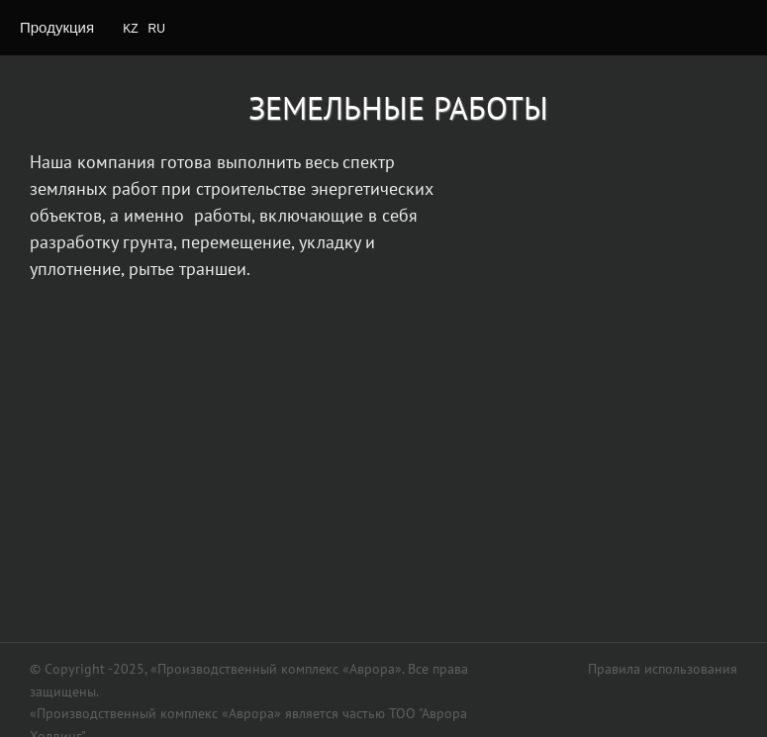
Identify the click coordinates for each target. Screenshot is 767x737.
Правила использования (662, 669)
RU (156, 29)
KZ (130, 29)
